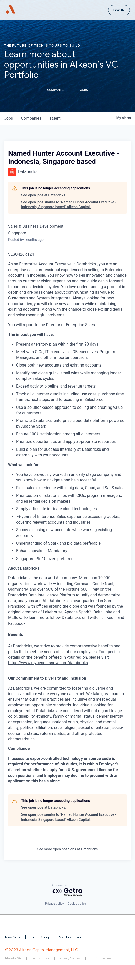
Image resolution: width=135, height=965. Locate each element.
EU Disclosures (101, 958)
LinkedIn (109, 617)
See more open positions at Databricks (67, 849)
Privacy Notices (70, 958)
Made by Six (13, 958)
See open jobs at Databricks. (43, 195)
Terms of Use (40, 958)
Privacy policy (54, 903)
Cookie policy (77, 903)
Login (119, 10)
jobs (8, 118)
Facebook (16, 623)
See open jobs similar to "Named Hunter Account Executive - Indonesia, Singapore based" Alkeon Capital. (68, 204)
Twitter (93, 617)
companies (31, 118)
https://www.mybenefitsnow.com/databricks (48, 662)
